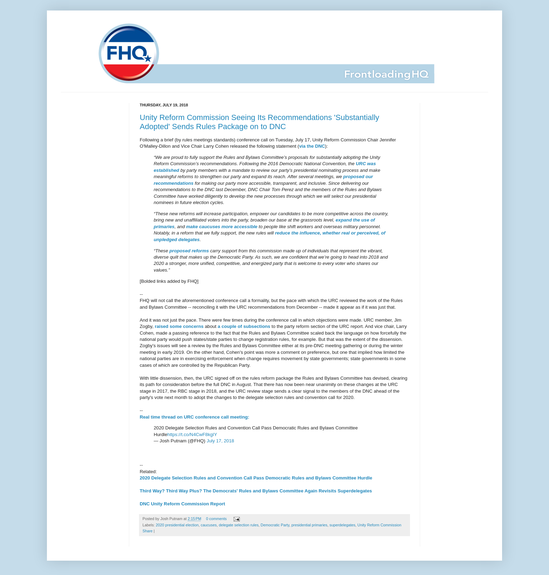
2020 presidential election (177, 525)
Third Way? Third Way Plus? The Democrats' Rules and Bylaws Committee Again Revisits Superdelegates (256, 490)
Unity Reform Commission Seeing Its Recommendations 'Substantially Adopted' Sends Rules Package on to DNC (259, 122)
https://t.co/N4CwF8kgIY (192, 434)
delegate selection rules (238, 525)
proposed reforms (189, 250)
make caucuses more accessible (221, 226)
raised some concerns (179, 326)
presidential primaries (309, 525)
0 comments (216, 519)
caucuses (209, 525)
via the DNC (312, 146)
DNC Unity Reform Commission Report (182, 503)
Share (148, 531)
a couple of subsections (244, 326)
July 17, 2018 (220, 440)
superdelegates (342, 525)
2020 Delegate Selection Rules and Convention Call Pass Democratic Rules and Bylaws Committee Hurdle (256, 478)
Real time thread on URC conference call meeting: (194, 417)
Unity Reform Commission (379, 525)
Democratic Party (274, 525)
